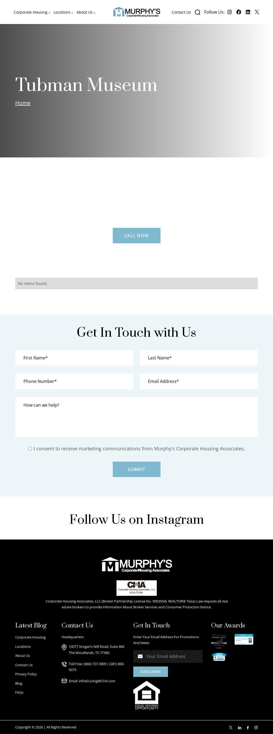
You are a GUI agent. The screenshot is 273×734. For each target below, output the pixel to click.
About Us (22, 655)
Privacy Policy (26, 674)
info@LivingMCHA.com (97, 681)
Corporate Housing (30, 637)
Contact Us (181, 12)
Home (22, 102)
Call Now (136, 236)
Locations (23, 646)
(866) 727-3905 (95, 663)
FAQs (19, 692)
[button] (32, 12)
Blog (18, 683)
